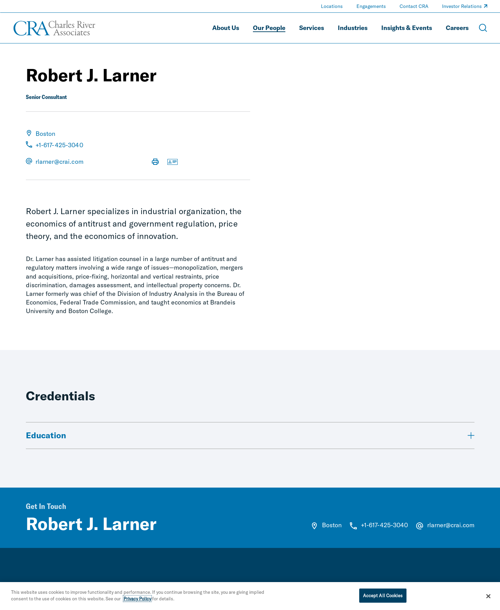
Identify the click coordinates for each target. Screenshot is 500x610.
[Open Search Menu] (483, 28)
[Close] (488, 598)
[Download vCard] (172, 162)
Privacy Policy (137, 600)
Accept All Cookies (383, 597)
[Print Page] (155, 162)
